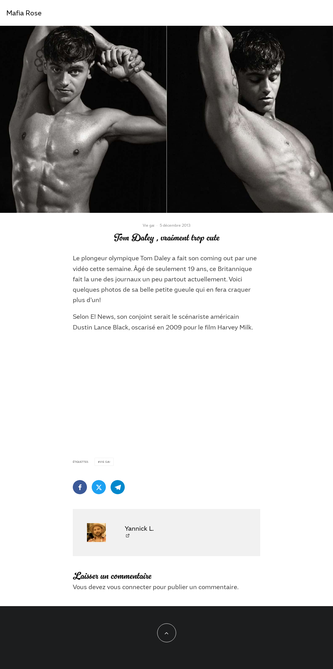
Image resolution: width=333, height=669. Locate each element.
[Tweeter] (99, 487)
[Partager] (80, 487)
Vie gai (148, 225)
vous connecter (129, 587)
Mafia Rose (24, 12)
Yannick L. (139, 528)
